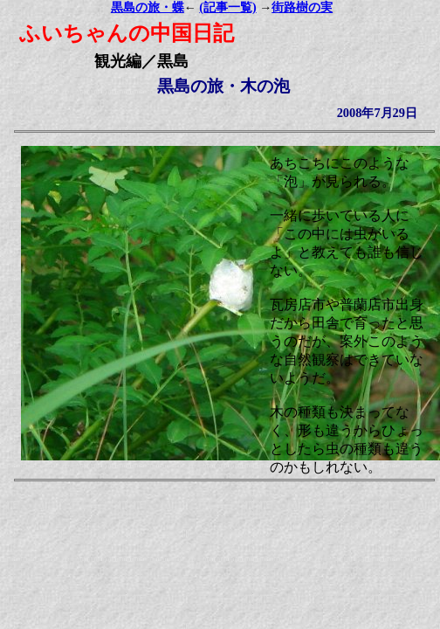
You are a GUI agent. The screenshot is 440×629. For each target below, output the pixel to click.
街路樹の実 (302, 7)
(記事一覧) (227, 7)
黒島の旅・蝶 (147, 7)
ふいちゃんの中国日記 (126, 33)
